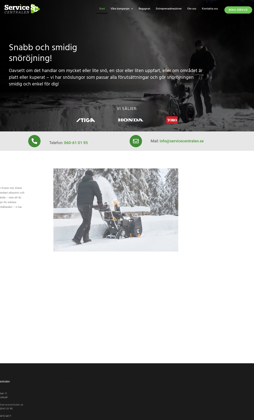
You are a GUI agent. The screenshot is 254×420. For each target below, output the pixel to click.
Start (102, 9)
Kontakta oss (210, 9)
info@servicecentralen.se (182, 141)
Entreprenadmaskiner (169, 9)
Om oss (191, 9)
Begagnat (144, 9)
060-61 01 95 (76, 143)
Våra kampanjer (122, 8)
